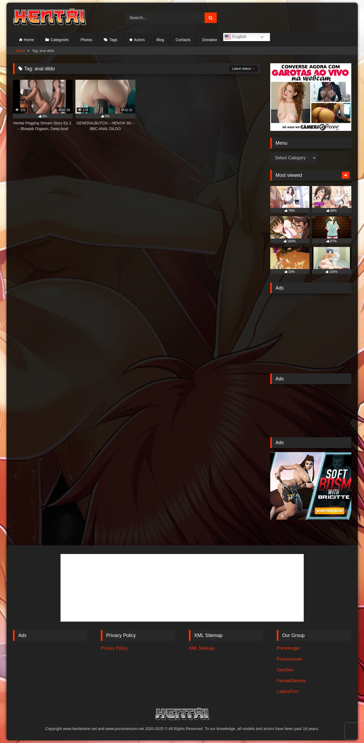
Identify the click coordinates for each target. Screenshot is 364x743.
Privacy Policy (114, 648)
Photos (86, 40)
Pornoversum (289, 659)
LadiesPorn (288, 691)
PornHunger (288, 648)
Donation (209, 40)
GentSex (285, 670)
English (235, 37)
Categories (60, 40)
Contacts (183, 40)
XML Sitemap (202, 648)
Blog (160, 40)
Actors (139, 40)
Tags (113, 40)
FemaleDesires (291, 680)
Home (29, 40)
